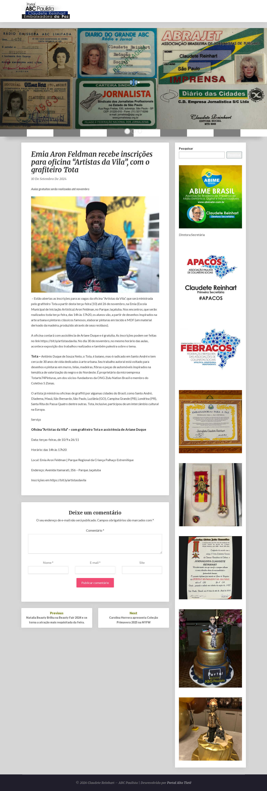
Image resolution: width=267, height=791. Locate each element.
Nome (48, 562)
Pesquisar (186, 148)
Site (142, 562)
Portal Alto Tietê (179, 783)
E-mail (95, 562)
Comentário (95, 530)
